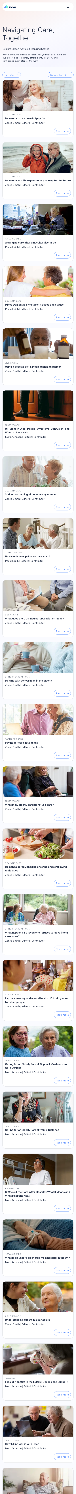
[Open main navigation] (68, 6)
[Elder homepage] (10, 6)
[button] (11, 75)
